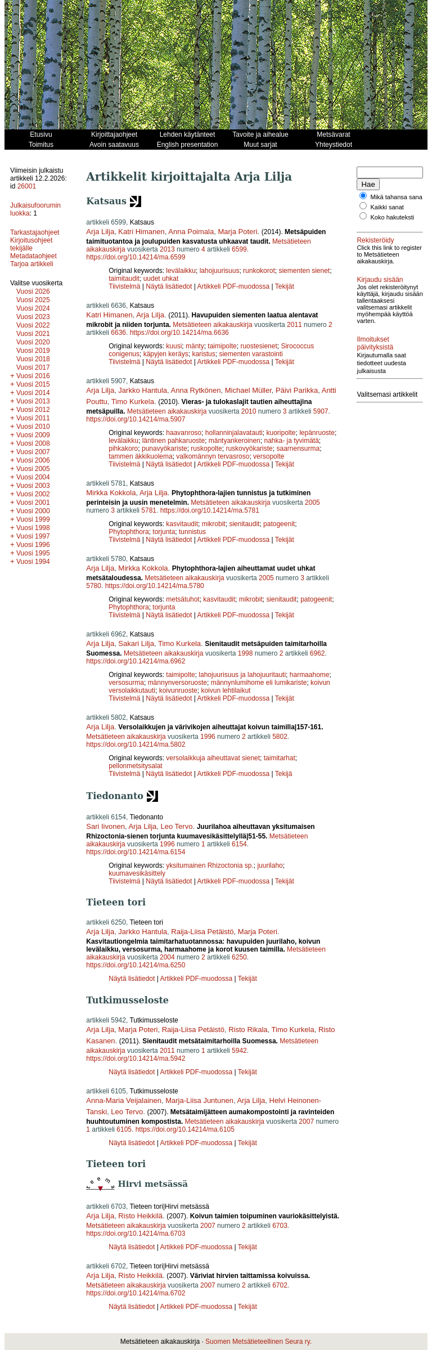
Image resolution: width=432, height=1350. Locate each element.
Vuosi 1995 (33, 553)
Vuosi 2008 (33, 443)
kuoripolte (280, 433)
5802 (279, 737)
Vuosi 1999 (33, 519)
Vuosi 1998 (33, 528)
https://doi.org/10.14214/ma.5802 (135, 744)
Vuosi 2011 (33, 418)
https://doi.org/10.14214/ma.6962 (135, 661)
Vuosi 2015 (33, 384)
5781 (148, 510)
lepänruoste (317, 433)
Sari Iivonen (105, 826)
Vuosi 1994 (33, 562)
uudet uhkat (161, 278)
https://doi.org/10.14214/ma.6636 (179, 333)
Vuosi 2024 (33, 308)
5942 (239, 1051)
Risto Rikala (247, 1029)
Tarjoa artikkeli (31, 264)
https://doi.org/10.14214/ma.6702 (135, 1293)
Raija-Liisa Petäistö (202, 931)
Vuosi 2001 (33, 502)
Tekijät (284, 286)
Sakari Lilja (136, 643)
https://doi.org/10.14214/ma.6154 (135, 852)
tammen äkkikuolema (140, 456)
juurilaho (269, 865)
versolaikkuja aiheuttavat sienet (213, 758)
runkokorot (259, 271)
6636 (118, 333)
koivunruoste (178, 690)
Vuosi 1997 (33, 536)
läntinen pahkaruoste (173, 441)
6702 (279, 1285)
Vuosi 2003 (33, 486)
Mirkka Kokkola (111, 492)
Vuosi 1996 (33, 545)
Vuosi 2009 (33, 435)
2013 (167, 249)
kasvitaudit (182, 524)
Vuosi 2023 (33, 317)
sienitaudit (244, 524)
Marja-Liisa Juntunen (199, 1100)
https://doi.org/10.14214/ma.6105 (185, 1129)
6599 (239, 249)
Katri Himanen (141, 231)
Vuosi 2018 (33, 359)
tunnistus (192, 532)
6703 (279, 1226)
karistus (203, 354)
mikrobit (214, 524)
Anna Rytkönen (196, 390)
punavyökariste (164, 448)
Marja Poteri (237, 231)
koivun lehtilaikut (225, 690)
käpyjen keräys (165, 354)
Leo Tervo (177, 826)
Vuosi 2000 (33, 511)
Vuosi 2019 (33, 351)
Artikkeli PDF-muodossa (233, 286)
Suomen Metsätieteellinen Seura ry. (258, 1341)
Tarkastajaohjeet (34, 232)
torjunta (163, 532)
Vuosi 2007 (33, 452)
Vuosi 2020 (33, 342)
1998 (245, 653)
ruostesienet (258, 346)
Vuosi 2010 (33, 426)
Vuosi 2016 (33, 376)
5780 (93, 586)
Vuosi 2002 (33, 494)
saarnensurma (298, 448)
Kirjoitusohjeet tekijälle (31, 244)
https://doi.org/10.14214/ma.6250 (135, 965)
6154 (239, 844)
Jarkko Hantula (142, 390)
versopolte (268, 456)
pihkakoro (123, 448)
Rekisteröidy (375, 247)
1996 (207, 737)
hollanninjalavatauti (234, 433)
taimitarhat (279, 758)
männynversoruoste (177, 683)
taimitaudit (124, 278)
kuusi (174, 346)
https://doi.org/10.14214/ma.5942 (135, 1058)
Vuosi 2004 (33, 477)
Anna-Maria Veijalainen (123, 1100)
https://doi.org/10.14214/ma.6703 (135, 1233)
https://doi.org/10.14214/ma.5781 (209, 510)
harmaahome (310, 675)
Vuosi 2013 (33, 401)
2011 (294, 325)
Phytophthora (128, 532)
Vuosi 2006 (33, 460)
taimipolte (222, 346)
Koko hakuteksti (393, 224)
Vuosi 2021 (33, 334)
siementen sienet (304, 271)
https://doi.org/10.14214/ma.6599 (135, 257)
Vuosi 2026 (33, 291)
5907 (320, 411)
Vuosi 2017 (33, 367)
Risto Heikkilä (140, 1216)
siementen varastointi (250, 354)
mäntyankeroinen (234, 441)
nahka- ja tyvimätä (291, 441)
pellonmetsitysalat (135, 766)
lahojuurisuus (220, 271)
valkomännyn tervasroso (212, 456)
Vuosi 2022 (33, 325)
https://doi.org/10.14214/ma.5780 (154, 586)
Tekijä (283, 774)
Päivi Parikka (297, 390)
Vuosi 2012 (33, 410)
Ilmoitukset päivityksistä (375, 363)
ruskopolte (206, 448)
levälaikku (181, 271)
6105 (124, 1129)
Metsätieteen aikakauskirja (212, 325)
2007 (306, 1121)
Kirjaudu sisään (380, 293)
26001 (26, 186)
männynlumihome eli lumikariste (259, 683)
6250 (239, 957)
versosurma (126, 683)
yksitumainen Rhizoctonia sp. (209, 865)
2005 (312, 502)
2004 (167, 957)
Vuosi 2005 (33, 469)
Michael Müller (248, 390)
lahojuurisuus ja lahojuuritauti (242, 675)
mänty (195, 346)
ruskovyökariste (249, 448)
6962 (317, 653)
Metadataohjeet (33, 256)
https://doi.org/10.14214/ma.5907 (135, 419)
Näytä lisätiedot (170, 286)
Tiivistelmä (124, 286)
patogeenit (279, 524)
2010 (248, 411)
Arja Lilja (100, 231)
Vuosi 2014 (33, 393)
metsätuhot (182, 599)
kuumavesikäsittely (137, 873)
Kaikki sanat (387, 213)
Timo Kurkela (132, 401)
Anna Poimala (191, 231)
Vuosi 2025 (33, 300)
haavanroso (183, 433)
